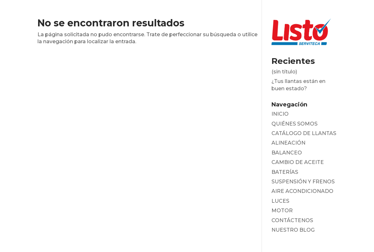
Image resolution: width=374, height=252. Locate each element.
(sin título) (284, 72)
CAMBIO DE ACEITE (297, 162)
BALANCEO (286, 153)
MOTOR (282, 211)
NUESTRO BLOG (293, 230)
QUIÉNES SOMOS (294, 124)
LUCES (280, 201)
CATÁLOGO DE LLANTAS (303, 133)
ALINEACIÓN (288, 143)
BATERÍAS (284, 172)
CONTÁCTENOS (292, 220)
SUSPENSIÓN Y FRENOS (303, 182)
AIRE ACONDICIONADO (302, 191)
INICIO (280, 114)
